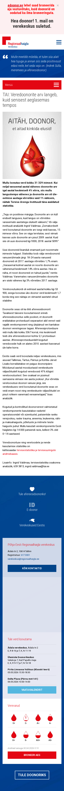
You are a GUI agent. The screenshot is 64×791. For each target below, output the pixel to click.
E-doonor (32, 510)
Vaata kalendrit (32, 689)
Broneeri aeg (32, 755)
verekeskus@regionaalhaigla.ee (23, 559)
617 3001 (25, 555)
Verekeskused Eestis (32, 525)
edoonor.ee (15, 5)
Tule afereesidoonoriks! (32, 494)
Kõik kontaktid (32, 568)
